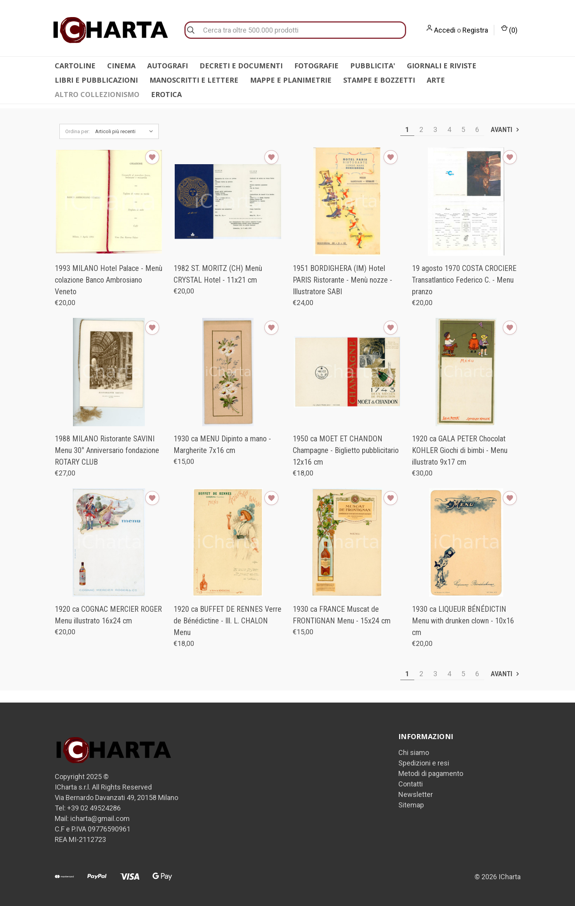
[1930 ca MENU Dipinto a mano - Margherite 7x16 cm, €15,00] (228, 372)
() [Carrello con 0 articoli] (509, 29)
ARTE (436, 80)
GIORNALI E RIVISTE (441, 65)
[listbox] (126, 131)
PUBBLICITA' (372, 65)
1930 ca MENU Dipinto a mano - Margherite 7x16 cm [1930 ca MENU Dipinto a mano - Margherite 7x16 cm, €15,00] (222, 444)
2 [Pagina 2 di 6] (421, 129)
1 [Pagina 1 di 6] (407, 129)
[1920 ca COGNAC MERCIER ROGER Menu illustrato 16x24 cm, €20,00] (109, 542)
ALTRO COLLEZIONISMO (97, 94)
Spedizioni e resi (423, 763)
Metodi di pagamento (430, 773)
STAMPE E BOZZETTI (379, 80)
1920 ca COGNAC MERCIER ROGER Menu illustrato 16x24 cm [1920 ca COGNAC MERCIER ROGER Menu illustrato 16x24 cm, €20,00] (108, 614)
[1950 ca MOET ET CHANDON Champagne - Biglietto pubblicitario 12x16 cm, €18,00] (347, 372)
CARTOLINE (75, 65)
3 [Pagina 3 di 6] (435, 129)
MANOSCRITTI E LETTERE (193, 80)
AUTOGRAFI (167, 65)
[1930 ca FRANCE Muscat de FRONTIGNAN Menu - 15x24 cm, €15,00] (347, 542)
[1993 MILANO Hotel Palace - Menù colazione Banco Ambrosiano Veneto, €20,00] (109, 202)
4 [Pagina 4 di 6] (449, 129)
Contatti (410, 784)
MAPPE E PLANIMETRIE (291, 80)
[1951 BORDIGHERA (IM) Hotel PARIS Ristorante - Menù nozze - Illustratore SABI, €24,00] (347, 202)
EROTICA (166, 94)
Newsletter (415, 794)
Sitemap (411, 805)
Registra (475, 30)
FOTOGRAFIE (316, 65)
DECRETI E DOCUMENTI (241, 65)
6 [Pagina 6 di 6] (477, 129)
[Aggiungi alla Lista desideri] (152, 157)
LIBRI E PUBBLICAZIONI (96, 80)
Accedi (444, 30)
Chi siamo (413, 752)
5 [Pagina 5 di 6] (463, 129)
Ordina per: (77, 131)
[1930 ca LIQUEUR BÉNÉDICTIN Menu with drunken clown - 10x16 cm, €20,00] (466, 542)
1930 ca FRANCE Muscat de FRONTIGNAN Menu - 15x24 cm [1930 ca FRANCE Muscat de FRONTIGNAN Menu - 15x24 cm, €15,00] (342, 614)
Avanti (505, 129)
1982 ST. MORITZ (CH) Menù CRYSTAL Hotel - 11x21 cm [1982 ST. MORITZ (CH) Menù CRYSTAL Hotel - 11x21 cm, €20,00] (218, 274)
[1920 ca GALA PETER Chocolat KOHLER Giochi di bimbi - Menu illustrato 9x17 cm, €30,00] (466, 372)
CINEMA (121, 65)
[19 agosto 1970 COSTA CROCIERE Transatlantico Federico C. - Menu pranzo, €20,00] (466, 202)
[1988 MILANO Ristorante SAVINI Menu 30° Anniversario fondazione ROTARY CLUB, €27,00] (109, 372)
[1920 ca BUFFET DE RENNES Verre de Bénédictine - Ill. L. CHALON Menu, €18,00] (228, 542)
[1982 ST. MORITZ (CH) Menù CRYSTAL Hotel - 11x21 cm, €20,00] (228, 202)
